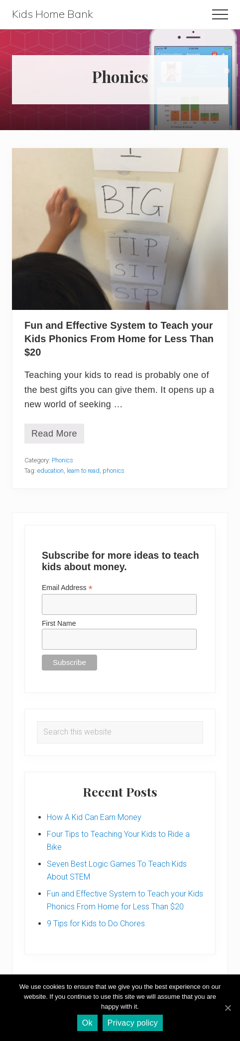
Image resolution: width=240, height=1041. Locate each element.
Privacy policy (133, 1023)
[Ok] (228, 1008)
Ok (87, 1023)
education (50, 470)
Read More (54, 436)
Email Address (67, 588)
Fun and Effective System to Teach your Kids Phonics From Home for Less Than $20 (119, 339)
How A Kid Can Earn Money (94, 817)
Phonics (62, 460)
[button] (220, 14)
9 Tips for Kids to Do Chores (96, 923)
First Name (59, 623)
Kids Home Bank (52, 13)
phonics (113, 470)
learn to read (83, 470)
